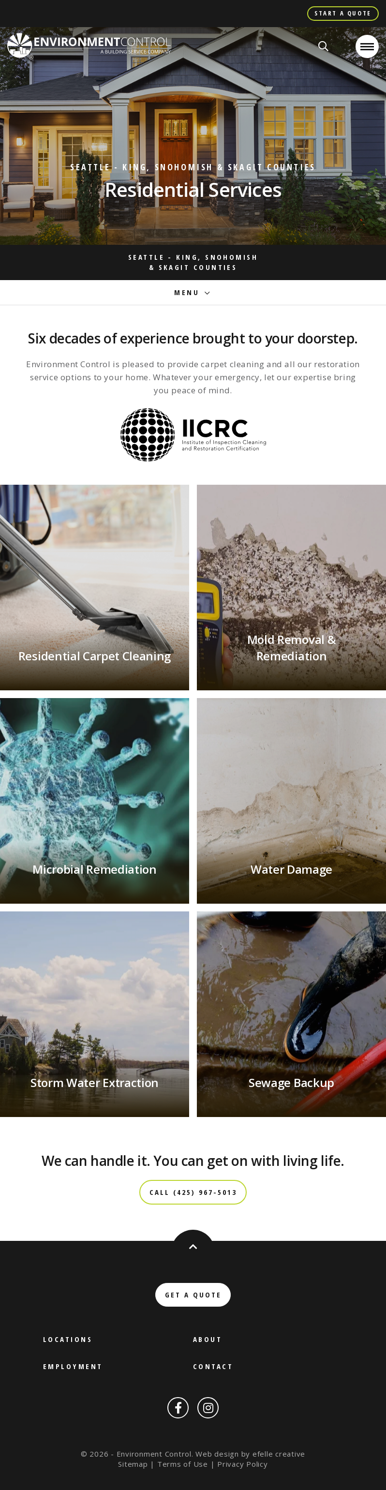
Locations (67, 1339)
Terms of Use (182, 1464)
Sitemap (133, 1464)
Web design (217, 1454)
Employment (73, 1366)
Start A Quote (342, 13)
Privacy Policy (242, 1464)
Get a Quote (193, 1294)
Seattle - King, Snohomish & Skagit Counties (193, 262)
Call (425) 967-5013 (193, 1192)
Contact (213, 1366)
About (207, 1339)
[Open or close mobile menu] (367, 46)
